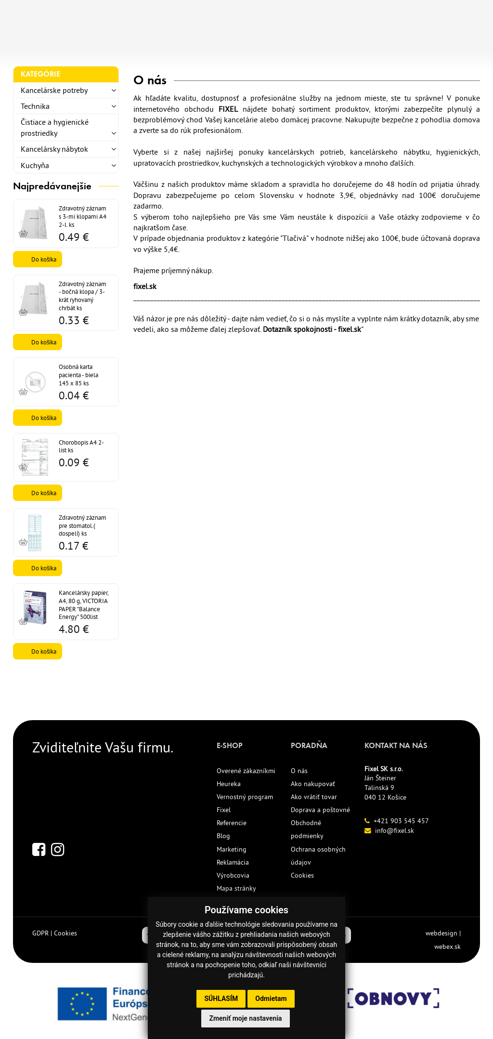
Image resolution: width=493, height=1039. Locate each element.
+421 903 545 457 (401, 820)
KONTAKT (378, 47)
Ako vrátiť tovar (314, 796)
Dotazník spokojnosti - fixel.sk (312, 329)
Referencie (231, 822)
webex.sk (447, 946)
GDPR (40, 933)
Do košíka (43, 259)
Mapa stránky (236, 888)
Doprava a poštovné (320, 809)
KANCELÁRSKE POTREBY (62, 47)
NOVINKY (192, 47)
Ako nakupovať (313, 783)
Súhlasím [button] (221, 998)
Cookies (302, 875)
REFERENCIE (320, 47)
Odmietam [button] (270, 998)
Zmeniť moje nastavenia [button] (245, 1018)
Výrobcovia (233, 875)
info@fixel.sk (394, 830)
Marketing (231, 849)
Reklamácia (233, 862)
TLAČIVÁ (142, 47)
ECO (234, 47)
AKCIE (269, 47)
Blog (223, 835)
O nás (299, 770)
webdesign (441, 933)
